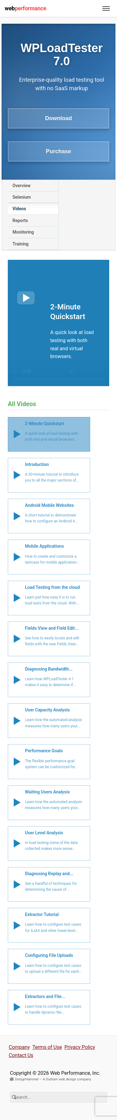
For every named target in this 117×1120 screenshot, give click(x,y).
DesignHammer (27, 1079)
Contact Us (21, 1055)
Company (19, 1047)
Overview (21, 185)
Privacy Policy (79, 1047)
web (25, 8)
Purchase (58, 151)
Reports (20, 220)
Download (58, 118)
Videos (19, 208)
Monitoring (23, 232)
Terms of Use (47, 1047)
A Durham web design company (67, 1079)
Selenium (21, 197)
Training (20, 243)
